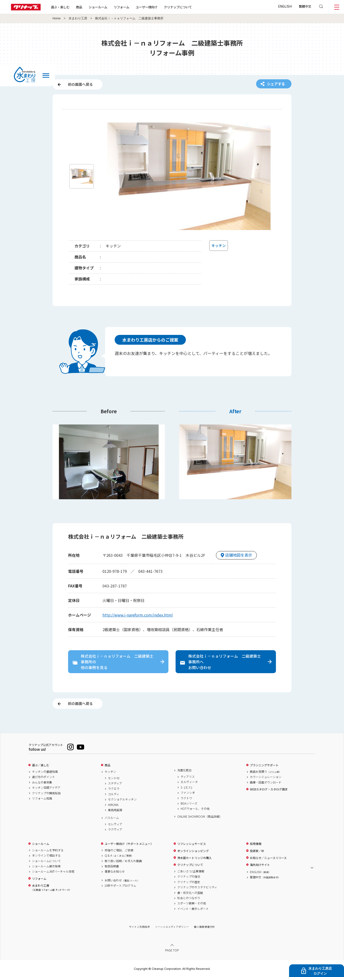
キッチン (110, 771)
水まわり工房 (78, 18)
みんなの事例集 (42, 782)
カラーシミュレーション (265, 777)
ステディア (115, 783)
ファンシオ (188, 792)
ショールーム (98, 7)
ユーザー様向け (146, 7)
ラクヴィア (115, 829)
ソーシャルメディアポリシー (172, 927)
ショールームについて (46, 861)
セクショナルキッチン (122, 799)
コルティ (113, 794)
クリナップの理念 (188, 876)
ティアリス (188, 776)
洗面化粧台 (184, 770)
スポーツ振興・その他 (191, 903)
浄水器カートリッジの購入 (194, 858)
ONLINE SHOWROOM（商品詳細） (199, 816)
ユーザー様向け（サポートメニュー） (129, 844)
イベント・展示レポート (193, 909)
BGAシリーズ (189, 803)
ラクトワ (186, 798)
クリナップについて (178, 7)
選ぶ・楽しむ (60, 7)
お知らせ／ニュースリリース (268, 858)
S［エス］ (187, 787)
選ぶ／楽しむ (40, 765)
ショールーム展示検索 (46, 866)
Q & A (119, 855)
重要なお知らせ (115, 871)
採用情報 (255, 844)
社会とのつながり (188, 898)
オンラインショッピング (193, 851)
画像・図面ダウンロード (265, 782)
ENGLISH (285, 6)
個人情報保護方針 (204, 927)
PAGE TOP (172, 950)
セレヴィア (115, 824)
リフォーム (121, 7)
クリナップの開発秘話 (46, 793)
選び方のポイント (43, 777)
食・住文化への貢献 (190, 893)
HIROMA (113, 805)
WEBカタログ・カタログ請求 (269, 789)
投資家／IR (257, 851)
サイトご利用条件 (139, 927)
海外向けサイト (260, 865)
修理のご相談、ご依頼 (119, 850)
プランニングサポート (264, 765)
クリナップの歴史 (188, 882)
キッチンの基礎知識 (45, 771)
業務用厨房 (115, 810)
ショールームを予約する (48, 850)
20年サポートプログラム (120, 885)
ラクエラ (113, 788)
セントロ (113, 778)
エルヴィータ (189, 782)
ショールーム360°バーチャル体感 (53, 871)
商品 (107, 765)
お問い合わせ (122, 880)
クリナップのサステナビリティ (197, 887)
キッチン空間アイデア (46, 787)
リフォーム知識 (42, 798)
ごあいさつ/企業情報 (190, 871)
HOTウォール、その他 (195, 809)
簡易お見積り (265, 771)
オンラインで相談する (46, 855)
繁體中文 (305, 6)
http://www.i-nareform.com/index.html (137, 615)
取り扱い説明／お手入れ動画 (123, 861)
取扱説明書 (112, 866)
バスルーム (112, 818)
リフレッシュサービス (191, 844)
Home (57, 18)
